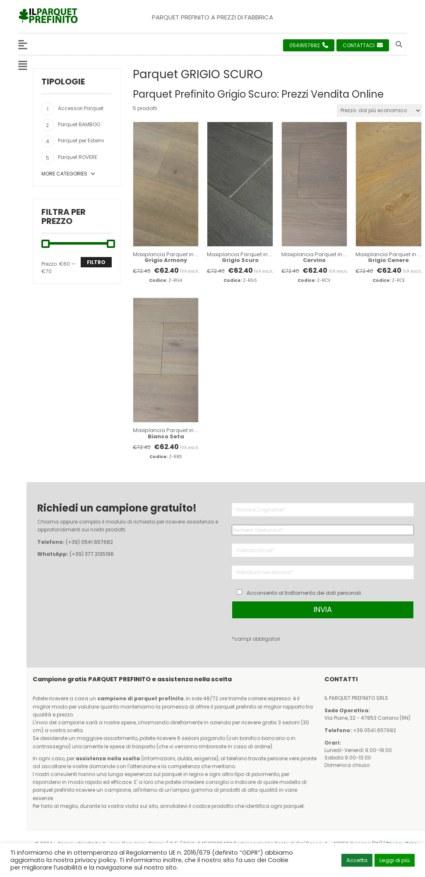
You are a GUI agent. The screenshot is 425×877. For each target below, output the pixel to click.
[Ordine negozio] (379, 110)
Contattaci (363, 45)
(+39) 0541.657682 (89, 541)
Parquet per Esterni (81, 140)
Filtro (96, 262)
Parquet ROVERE (77, 157)
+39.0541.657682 (374, 730)
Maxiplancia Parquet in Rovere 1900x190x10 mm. (196, 257)
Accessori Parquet (80, 108)
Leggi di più (394, 860)
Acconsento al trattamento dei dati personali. (304, 592)
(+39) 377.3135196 (92, 553)
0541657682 (308, 45)
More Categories (68, 173)
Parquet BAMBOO (79, 124)
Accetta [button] (356, 860)
